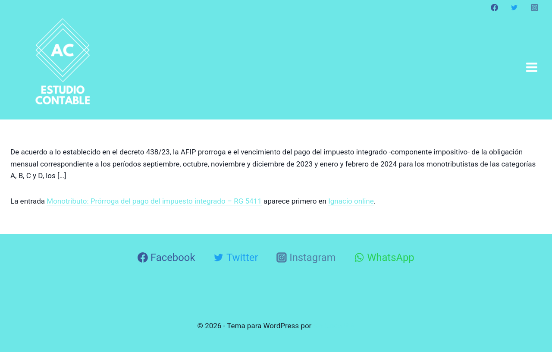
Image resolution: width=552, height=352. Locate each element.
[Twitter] (514, 7)
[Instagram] (534, 7)
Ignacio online (351, 201)
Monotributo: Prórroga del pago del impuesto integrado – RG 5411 (154, 201)
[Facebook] (494, 7)
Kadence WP (334, 325)
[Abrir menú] (531, 67)
